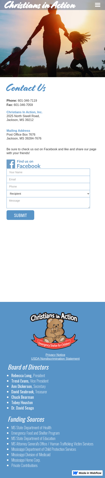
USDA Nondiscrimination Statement (55, 358)
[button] (98, 5)
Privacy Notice (55, 354)
